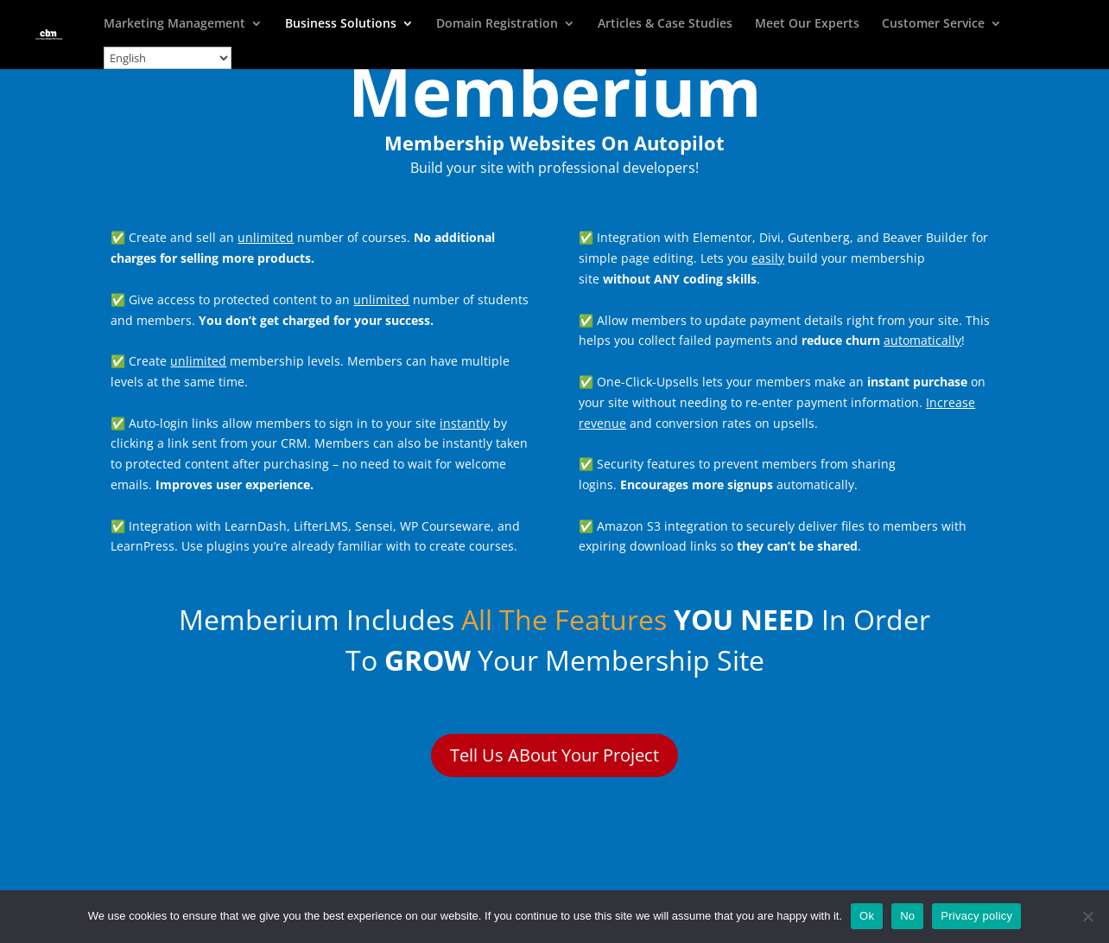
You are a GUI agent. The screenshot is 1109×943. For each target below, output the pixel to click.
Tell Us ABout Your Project (554, 755)
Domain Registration (497, 24)
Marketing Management (174, 24)
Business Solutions (340, 24)
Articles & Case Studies (665, 24)
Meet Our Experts (807, 24)
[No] (1087, 916)
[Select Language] (167, 58)
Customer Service (933, 24)
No (907, 915)
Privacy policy (976, 915)
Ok (866, 915)
